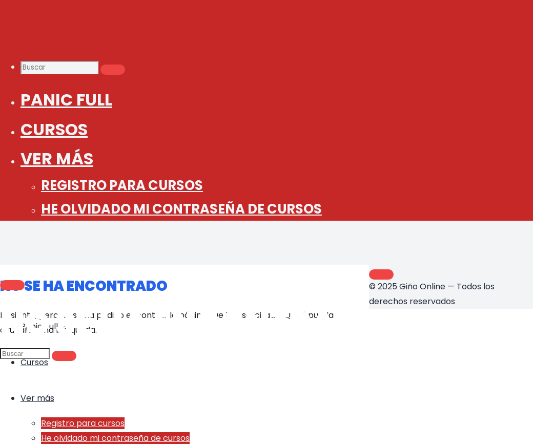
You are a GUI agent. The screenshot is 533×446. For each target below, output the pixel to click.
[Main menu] (12, 285)
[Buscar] (112, 70)
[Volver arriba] (381, 274)
